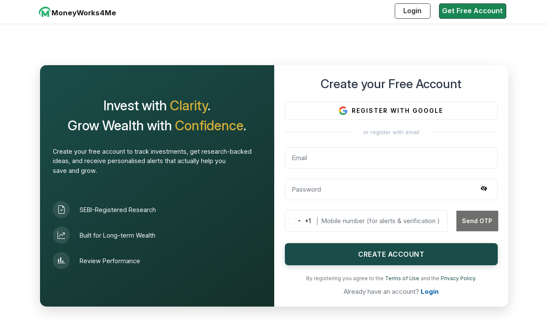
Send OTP (477, 220)
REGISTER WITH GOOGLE (391, 110)
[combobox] (298, 221)
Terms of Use (403, 278)
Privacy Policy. (458, 278)
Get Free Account (472, 10)
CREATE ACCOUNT (391, 254)
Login (412, 10)
